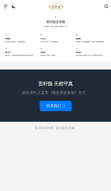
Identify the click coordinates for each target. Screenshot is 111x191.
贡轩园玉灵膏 (55, 6)
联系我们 (55, 106)
